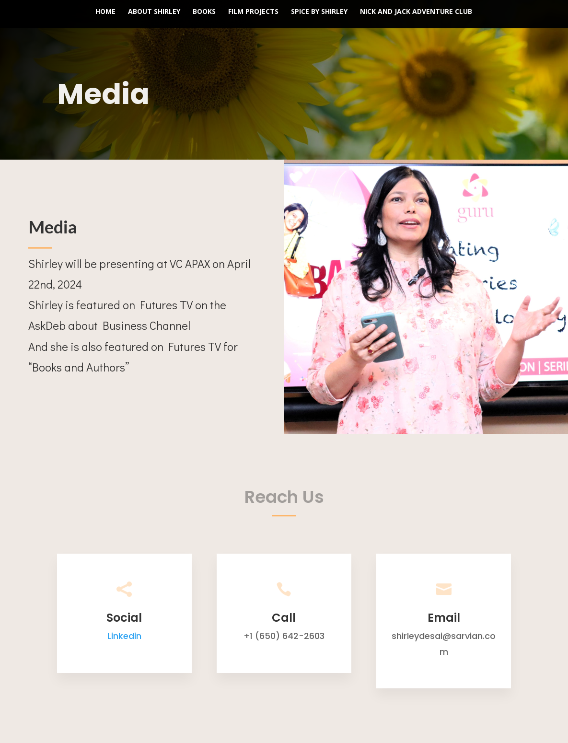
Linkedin (124, 636)
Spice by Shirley (319, 12)
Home (105, 12)
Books (204, 12)
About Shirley (154, 12)
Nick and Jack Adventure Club (416, 12)
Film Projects (253, 12)
